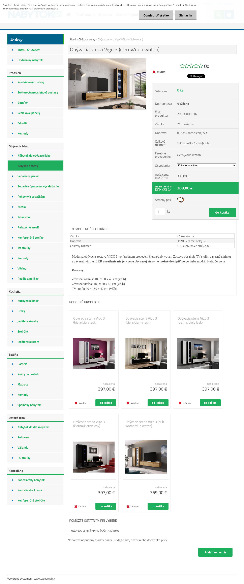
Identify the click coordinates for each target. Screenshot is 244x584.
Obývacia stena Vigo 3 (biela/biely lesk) (89, 320)
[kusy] (160, 211)
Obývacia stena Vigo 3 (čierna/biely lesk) (193, 320)
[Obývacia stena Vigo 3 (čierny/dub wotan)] (107, 60)
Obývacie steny (87, 39)
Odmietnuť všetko (154, 15)
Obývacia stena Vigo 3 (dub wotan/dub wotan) (144, 424)
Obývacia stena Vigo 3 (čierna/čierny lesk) (89, 424)
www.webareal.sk (44, 578)
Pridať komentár (215, 552)
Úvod (73, 39)
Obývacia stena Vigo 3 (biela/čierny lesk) (141, 320)
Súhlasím (185, 15)
